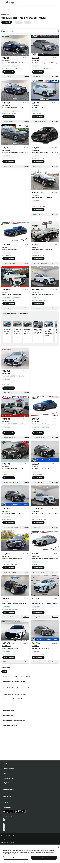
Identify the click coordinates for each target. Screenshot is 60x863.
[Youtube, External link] (4, 824)
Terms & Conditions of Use (8, 836)
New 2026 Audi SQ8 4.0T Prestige (48, 337)
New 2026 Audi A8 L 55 (7, 336)
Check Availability (9, 72)
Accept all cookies (44, 858)
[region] (30, 853)
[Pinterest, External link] (4, 829)
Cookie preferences (16, 858)
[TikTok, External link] (4, 819)
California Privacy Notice (7, 842)
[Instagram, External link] (4, 827)
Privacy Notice (5, 839)
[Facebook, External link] (4, 822)
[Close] (58, 847)
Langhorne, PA (5, 14)
